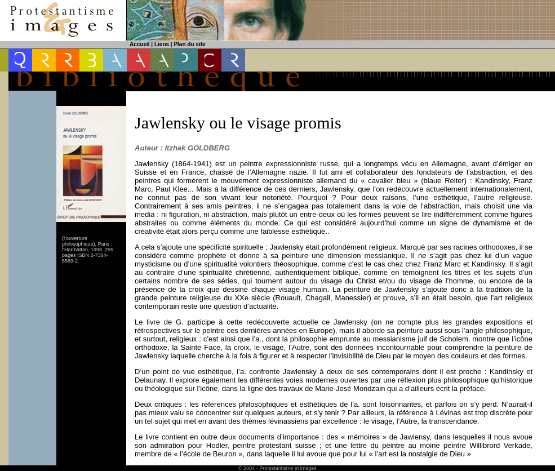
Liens (161, 44)
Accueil (140, 44)
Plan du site (189, 44)
